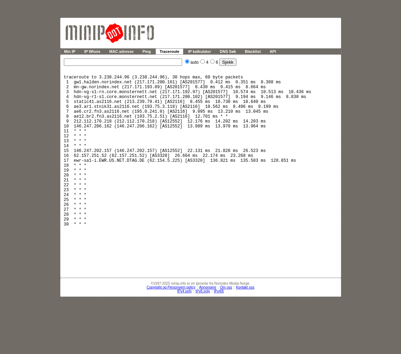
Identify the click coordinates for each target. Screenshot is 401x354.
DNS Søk (228, 51)
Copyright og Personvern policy (171, 320)
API (272, 51)
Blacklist (253, 51)
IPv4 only (184, 324)
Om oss (226, 320)
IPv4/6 (219, 324)
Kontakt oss (245, 320)
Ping (146, 51)
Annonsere (207, 320)
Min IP (69, 51)
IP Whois (92, 51)
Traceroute (169, 51)
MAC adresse (121, 51)
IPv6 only (202, 324)
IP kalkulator (199, 51)
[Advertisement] (204, 284)
